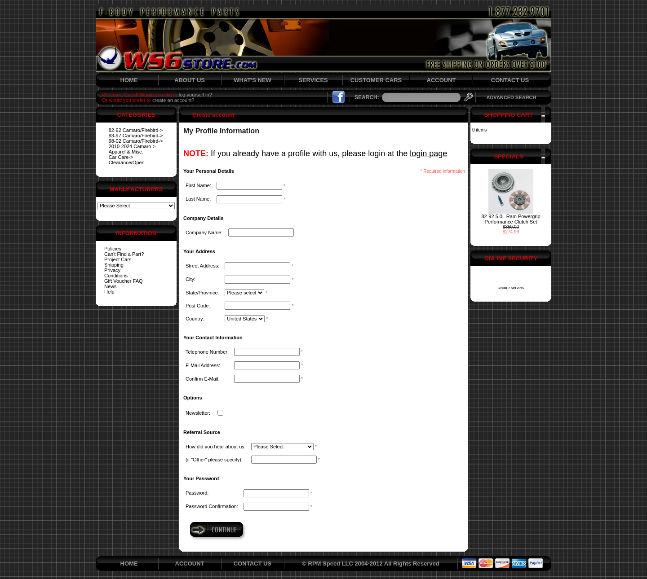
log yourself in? (195, 94)
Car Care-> (121, 157)
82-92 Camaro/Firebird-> (136, 130)
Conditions (116, 275)
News (110, 286)
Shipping (114, 265)
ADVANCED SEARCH (511, 97)
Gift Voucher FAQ (123, 281)
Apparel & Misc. (126, 151)
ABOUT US (189, 80)
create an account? (173, 100)
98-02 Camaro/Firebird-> (136, 141)
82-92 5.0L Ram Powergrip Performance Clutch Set (510, 219)
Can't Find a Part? (124, 254)
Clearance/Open (127, 162)
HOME (129, 80)
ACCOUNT (441, 80)
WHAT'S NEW (252, 80)
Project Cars (118, 259)
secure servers (510, 287)
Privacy (112, 270)
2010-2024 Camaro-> (132, 146)
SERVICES (313, 80)
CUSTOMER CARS (376, 80)
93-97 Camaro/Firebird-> (136, 135)
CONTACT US (510, 80)
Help (109, 291)
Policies (112, 248)
